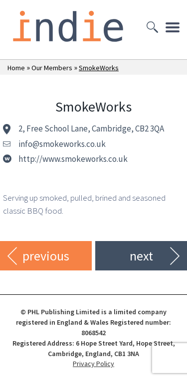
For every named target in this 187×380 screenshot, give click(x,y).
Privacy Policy (93, 363)
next (141, 256)
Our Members (51, 67)
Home (16, 67)
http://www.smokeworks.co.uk (73, 158)
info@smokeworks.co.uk (62, 143)
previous (45, 256)
